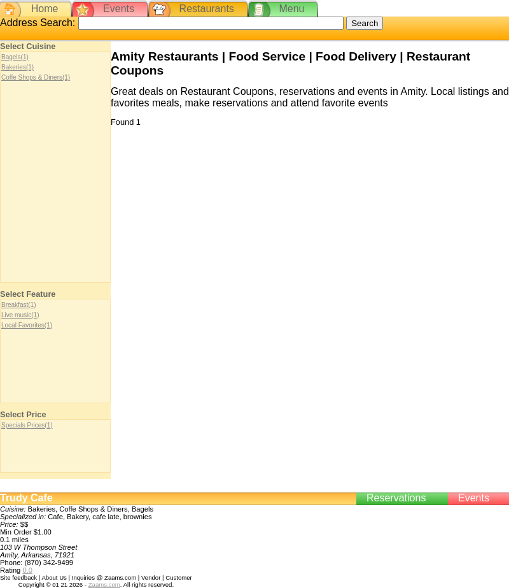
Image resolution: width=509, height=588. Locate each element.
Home (45, 8)
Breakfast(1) (18, 304)
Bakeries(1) (17, 67)
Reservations (396, 497)
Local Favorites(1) (26, 325)
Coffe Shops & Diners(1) (35, 77)
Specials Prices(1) (27, 425)
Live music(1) (20, 315)
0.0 (27, 570)
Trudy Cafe (26, 497)
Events (118, 8)
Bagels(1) (15, 57)
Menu (291, 8)
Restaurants (206, 8)
